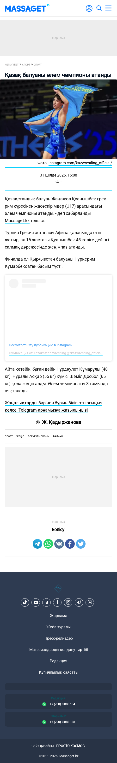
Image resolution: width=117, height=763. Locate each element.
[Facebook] (57, 602)
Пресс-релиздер (58, 638)
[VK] (46, 602)
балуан (58, 436)
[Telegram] (79, 602)
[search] (99, 8)
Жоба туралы (58, 627)
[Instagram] (68, 602)
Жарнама (58, 615)
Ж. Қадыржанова (58, 422)
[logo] (27, 8)
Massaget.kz (17, 220)
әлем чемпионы (38, 436)
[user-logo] (89, 11)
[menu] (108, 8)
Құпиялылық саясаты (58, 672)
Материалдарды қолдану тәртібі (58, 649)
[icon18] (58, 591)
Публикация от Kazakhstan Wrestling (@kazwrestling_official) (56, 353)
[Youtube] (35, 602)
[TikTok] (25, 602)
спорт (9, 436)
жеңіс (20, 436)
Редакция (58, 661)
